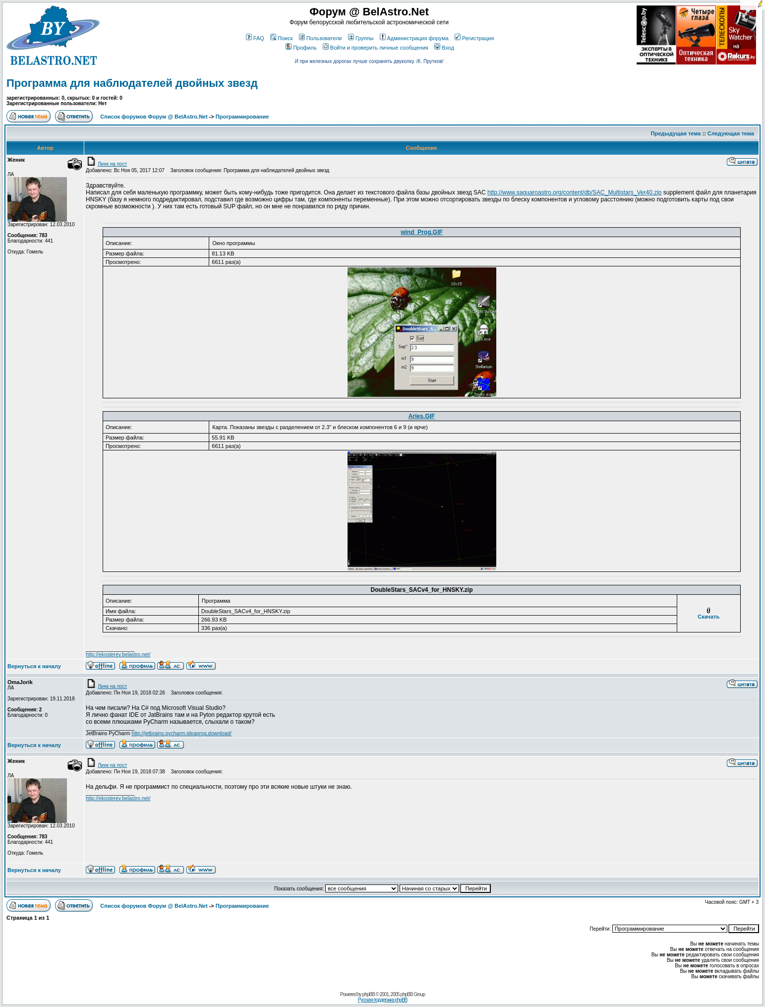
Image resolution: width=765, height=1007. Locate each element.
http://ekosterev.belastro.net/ (118, 654)
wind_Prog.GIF (422, 232)
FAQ (255, 38)
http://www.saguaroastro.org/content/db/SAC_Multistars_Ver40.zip (574, 192)
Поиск (281, 38)
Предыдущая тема (676, 133)
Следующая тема (730, 133)
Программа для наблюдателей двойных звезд (132, 83)
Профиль (301, 48)
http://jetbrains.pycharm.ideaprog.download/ (181, 733)
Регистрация (474, 38)
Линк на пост (106, 164)
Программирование (242, 117)
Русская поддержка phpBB (382, 1000)
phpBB (368, 994)
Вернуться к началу (34, 666)
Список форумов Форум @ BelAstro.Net (153, 117)
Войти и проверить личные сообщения (375, 48)
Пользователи (320, 38)
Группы (361, 38)
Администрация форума (414, 38)
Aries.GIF (422, 416)
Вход (444, 48)
